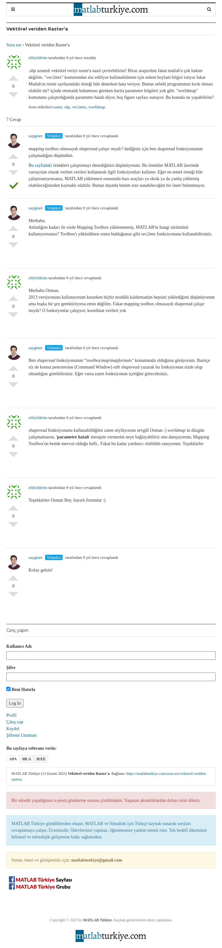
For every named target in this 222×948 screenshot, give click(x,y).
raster (57, 107)
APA (13, 759)
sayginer (36, 135)
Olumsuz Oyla (13, 97)
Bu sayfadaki (40, 165)
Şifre (11, 667)
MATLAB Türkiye (97, 920)
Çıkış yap (14, 722)
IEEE (41, 759)
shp (67, 107)
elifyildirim (38, 57)
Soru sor (13, 45)
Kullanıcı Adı (19, 646)
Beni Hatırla (20, 689)
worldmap (96, 107)
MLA (26, 759)
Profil (11, 715)
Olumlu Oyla (13, 76)
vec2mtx (79, 107)
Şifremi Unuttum (21, 735)
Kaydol (12, 728)
